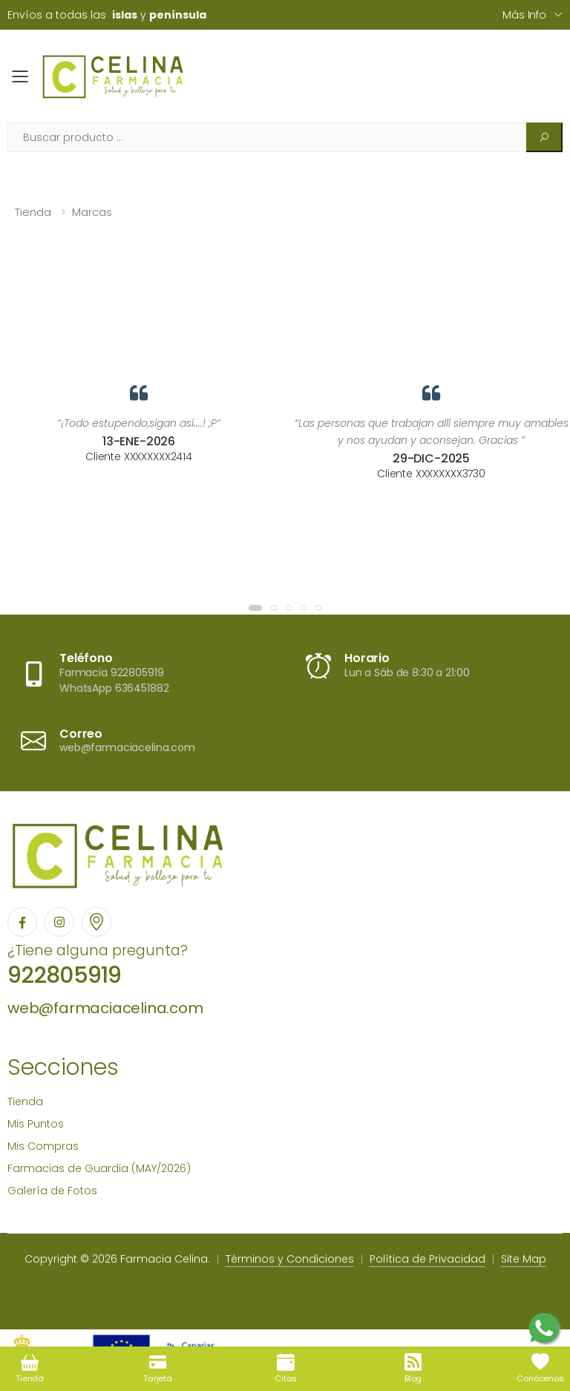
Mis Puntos (35, 1123)
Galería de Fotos (52, 1190)
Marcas (92, 212)
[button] (255, 608)
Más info (524, 14)
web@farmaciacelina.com (105, 1008)
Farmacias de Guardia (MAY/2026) (99, 1168)
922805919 (64, 975)
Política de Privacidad (427, 1258)
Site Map (523, 1258)
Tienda (33, 212)
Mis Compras (43, 1146)
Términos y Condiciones (290, 1258)
